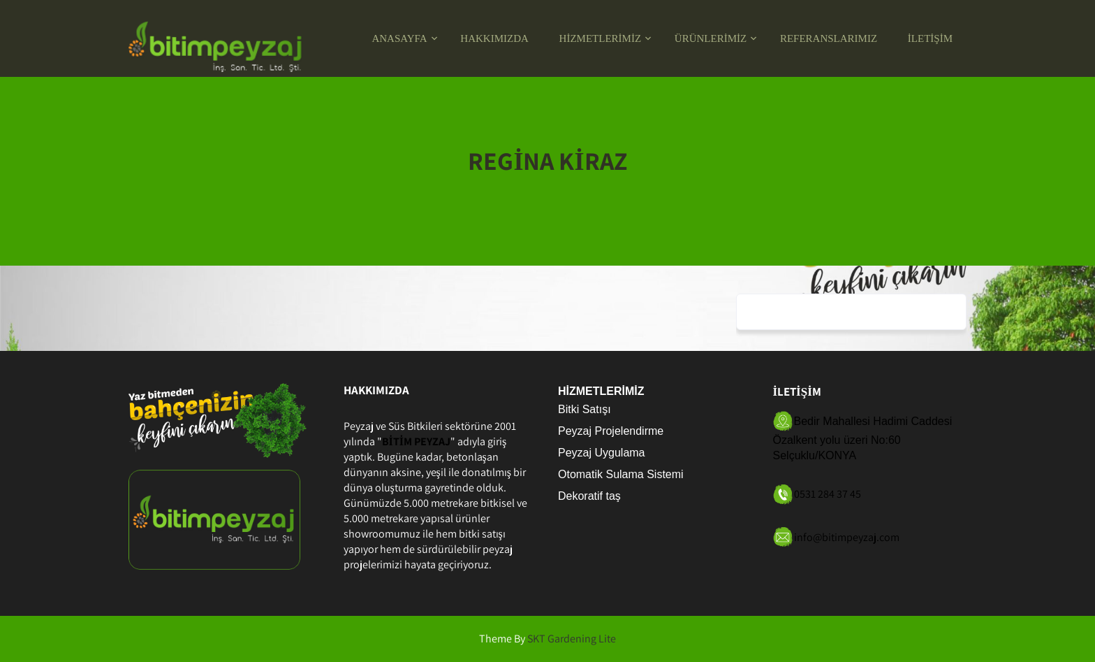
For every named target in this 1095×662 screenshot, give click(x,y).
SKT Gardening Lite (571, 638)
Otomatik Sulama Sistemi (621, 474)
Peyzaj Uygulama (601, 453)
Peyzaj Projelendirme (610, 431)
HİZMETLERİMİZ (600, 38)
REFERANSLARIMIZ (828, 38)
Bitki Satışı (584, 409)
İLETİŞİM (930, 38)
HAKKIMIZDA (494, 38)
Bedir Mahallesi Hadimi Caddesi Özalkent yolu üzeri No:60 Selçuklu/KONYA (863, 438)
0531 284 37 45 (827, 494)
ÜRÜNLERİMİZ (711, 38)
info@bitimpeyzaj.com (846, 536)
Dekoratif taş (589, 496)
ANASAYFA (399, 38)
